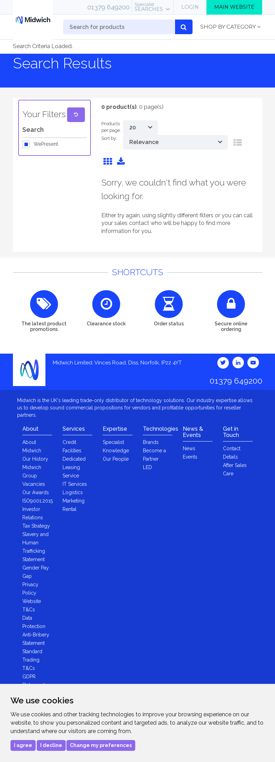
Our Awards (35, 492)
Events (190, 457)
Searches (149, 7)
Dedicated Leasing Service (74, 467)
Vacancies (33, 484)
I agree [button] (23, 745)
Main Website (234, 7)
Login (190, 7)
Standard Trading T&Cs (32, 660)
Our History (35, 459)
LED (147, 467)
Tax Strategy (36, 526)
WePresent (46, 144)
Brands (151, 442)
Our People (116, 459)
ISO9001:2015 (37, 501)
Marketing (74, 501)
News (189, 448)
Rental (70, 509)
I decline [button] (51, 745)
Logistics (73, 492)
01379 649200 (108, 7)
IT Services (75, 484)
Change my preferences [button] (101, 745)
